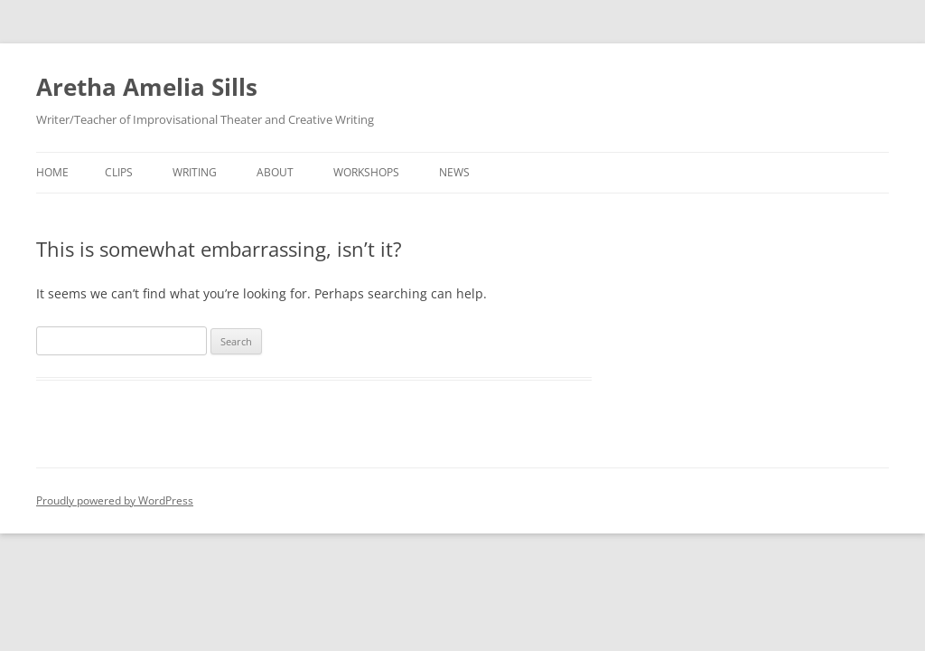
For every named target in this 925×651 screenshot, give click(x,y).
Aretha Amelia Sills (146, 87)
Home (52, 172)
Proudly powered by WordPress (114, 500)
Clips (119, 172)
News (454, 172)
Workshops (366, 172)
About (275, 172)
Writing (195, 172)
